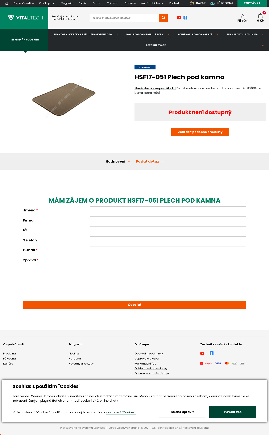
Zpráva (29, 260)
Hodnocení (115, 161)
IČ (25, 230)
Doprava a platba (146, 359)
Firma (28, 220)
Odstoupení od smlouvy (150, 368)
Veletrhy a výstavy (81, 364)
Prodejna (9, 354)
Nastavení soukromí (196, 428)
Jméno (29, 210)
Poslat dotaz (147, 161)
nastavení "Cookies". (121, 412)
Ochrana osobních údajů (151, 373)
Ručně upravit (182, 412)
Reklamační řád (145, 364)
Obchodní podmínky (148, 354)
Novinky (74, 354)
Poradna (75, 359)
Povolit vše (233, 412)
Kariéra (8, 364)
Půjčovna (9, 359)
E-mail (29, 250)
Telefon (30, 240)
